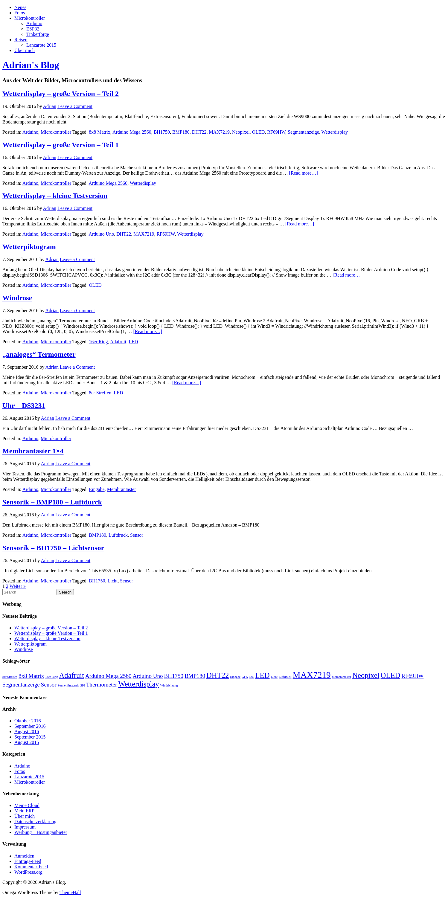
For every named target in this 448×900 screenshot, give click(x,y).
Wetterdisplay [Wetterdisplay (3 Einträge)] (138, 684)
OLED (258, 132)
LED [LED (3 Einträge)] (262, 675)
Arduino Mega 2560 (131, 132)
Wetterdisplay (334, 132)
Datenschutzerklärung (35, 821)
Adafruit (118, 341)
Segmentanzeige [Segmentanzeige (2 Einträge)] (21, 684)
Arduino (34, 23)
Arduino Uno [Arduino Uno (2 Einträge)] (148, 676)
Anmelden (24, 855)
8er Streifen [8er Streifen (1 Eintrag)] (9, 676)
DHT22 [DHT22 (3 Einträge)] (217, 675)
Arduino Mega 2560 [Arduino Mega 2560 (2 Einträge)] (108, 676)
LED (133, 341)
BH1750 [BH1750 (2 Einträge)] (174, 676)
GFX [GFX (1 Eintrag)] (245, 676)
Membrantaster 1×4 (33, 451)
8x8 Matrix (99, 132)
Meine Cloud (26, 805)
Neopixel (241, 132)
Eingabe (96, 489)
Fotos (19, 12)
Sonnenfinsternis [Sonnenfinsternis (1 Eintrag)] (68, 685)
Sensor (136, 535)
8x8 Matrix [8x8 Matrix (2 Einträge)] (31, 676)
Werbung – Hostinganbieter (40, 832)
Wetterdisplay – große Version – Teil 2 (60, 93)
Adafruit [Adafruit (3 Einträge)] (71, 675)
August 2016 (26, 731)
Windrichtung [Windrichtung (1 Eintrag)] (169, 685)
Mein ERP (24, 810)
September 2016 (29, 726)
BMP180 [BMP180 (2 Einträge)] (195, 676)
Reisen (21, 39)
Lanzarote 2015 (41, 45)
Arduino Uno (101, 234)
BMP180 (181, 132)
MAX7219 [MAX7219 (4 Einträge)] (312, 675)
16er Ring (98, 341)
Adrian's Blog (30, 65)
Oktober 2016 (27, 720)
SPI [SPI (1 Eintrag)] (82, 685)
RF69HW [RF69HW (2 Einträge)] (412, 676)
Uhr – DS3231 (23, 405)
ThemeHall (70, 892)
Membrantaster (121, 489)
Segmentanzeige (303, 132)
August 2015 (26, 742)
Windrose (17, 298)
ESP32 (32, 28)
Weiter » (18, 586)
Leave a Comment (74, 106)
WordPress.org (28, 872)
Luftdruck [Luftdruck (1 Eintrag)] (285, 676)
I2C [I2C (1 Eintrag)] (251, 676)
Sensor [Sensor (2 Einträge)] (49, 684)
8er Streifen (100, 392)
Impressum (25, 826)
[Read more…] (303, 173)
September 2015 (29, 736)
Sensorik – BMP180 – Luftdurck (52, 502)
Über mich (24, 50)
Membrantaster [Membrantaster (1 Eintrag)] (341, 676)
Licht (112, 580)
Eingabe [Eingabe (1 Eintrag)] (235, 676)
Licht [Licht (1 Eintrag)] (274, 676)
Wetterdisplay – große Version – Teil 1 (60, 145)
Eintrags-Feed (27, 861)
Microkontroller (29, 18)
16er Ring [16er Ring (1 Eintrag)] (51, 676)
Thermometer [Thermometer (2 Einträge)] (101, 684)
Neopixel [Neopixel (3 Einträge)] (365, 675)
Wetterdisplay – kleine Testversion (54, 195)
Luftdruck (118, 535)
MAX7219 (219, 132)
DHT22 (199, 132)
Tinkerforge (37, 34)
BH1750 (162, 132)
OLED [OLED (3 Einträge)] (390, 675)
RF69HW (276, 132)
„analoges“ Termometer (39, 354)
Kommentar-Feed (31, 866)
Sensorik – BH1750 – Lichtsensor (53, 548)
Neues (20, 7)
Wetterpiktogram (29, 247)
